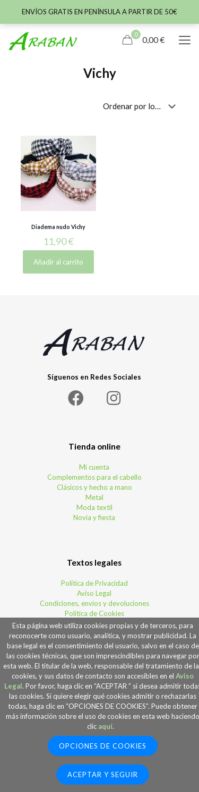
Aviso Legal (94, 593)
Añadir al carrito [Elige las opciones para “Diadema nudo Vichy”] (58, 262)
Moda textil (94, 507)
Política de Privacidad (94, 583)
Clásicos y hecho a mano (94, 487)
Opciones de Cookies (102, 746)
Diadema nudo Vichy (58, 227)
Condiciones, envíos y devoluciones (94, 603)
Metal (94, 497)
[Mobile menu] (185, 40)
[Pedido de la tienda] (141, 106)
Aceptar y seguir (102, 774)
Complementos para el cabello (94, 477)
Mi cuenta (94, 467)
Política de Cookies (94, 613)
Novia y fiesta (94, 517)
